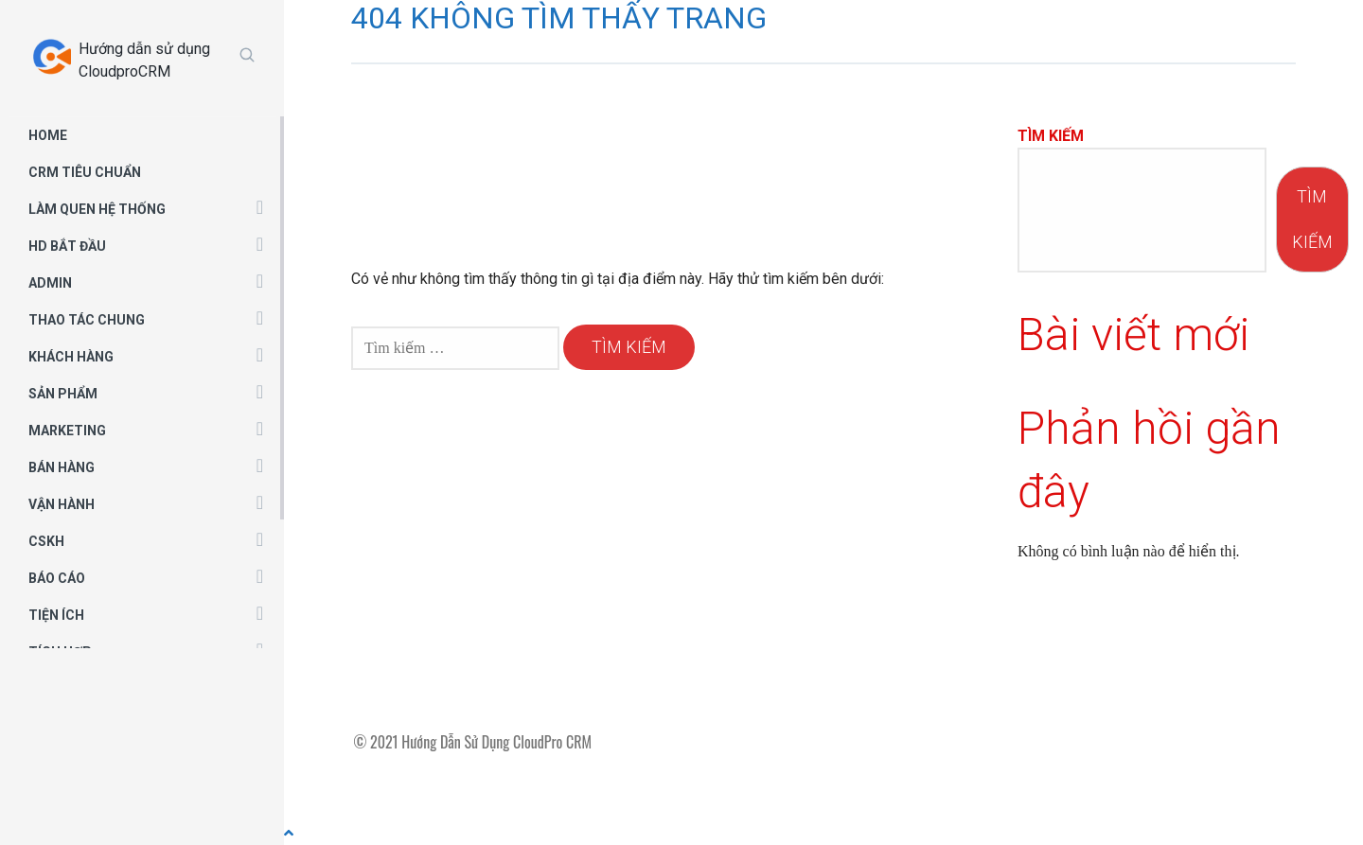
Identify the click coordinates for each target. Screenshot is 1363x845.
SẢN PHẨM (62, 393)
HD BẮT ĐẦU (67, 246)
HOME (47, 135)
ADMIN (50, 282)
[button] (259, 206)
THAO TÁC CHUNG (86, 319)
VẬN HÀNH (61, 504)
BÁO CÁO (56, 578)
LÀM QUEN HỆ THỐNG (97, 209)
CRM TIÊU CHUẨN (84, 172)
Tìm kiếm (1051, 136)
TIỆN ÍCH (56, 615)
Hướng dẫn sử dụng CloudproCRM (144, 60)
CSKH (46, 541)
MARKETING (67, 430)
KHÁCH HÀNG (71, 356)
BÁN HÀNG (61, 467)
